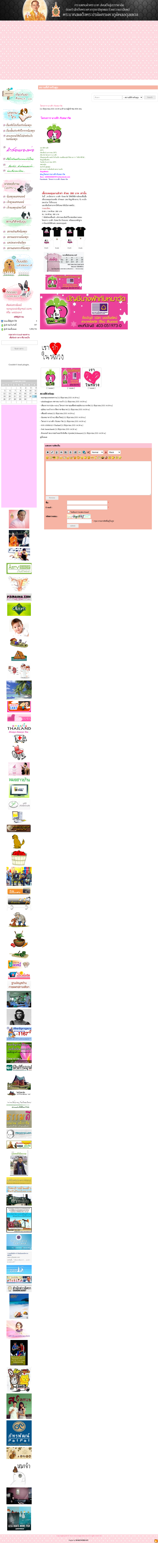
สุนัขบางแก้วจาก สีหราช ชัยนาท (54, 409)
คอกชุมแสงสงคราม (49, 398)
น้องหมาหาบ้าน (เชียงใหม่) (52, 417)
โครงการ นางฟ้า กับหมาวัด (52, 421)
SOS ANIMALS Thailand (51, 425)
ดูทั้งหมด (43, 437)
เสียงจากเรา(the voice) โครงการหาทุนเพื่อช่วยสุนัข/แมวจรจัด (65, 405)
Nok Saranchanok (48, 429)
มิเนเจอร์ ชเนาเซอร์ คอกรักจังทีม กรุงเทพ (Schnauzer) (62, 433)
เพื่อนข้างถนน (46, 413)
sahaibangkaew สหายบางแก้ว (52, 401)
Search (149, 97)
